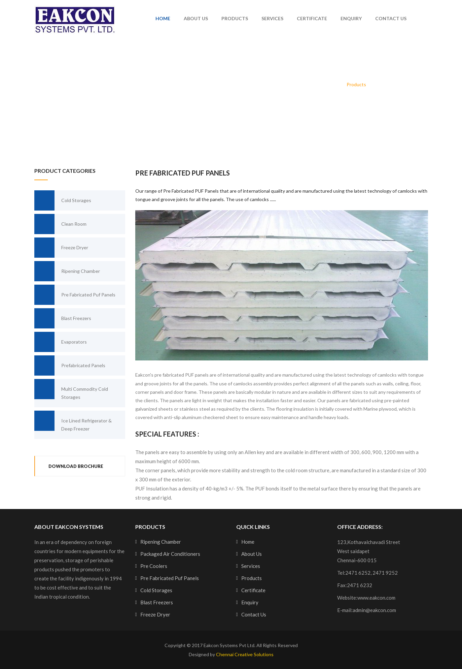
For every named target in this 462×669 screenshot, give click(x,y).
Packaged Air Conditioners (170, 554)
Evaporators (60, 342)
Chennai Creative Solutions (245, 654)
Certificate (312, 18)
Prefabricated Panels (69, 365)
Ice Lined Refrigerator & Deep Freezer (73, 421)
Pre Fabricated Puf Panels (74, 295)
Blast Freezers (62, 318)
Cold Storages (62, 200)
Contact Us (390, 18)
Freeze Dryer (61, 247)
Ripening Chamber (67, 271)
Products (234, 18)
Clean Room (60, 224)
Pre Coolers (153, 566)
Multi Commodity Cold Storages (71, 389)
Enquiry (351, 18)
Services (272, 18)
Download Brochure (75, 466)
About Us (196, 18)
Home (162, 18)
